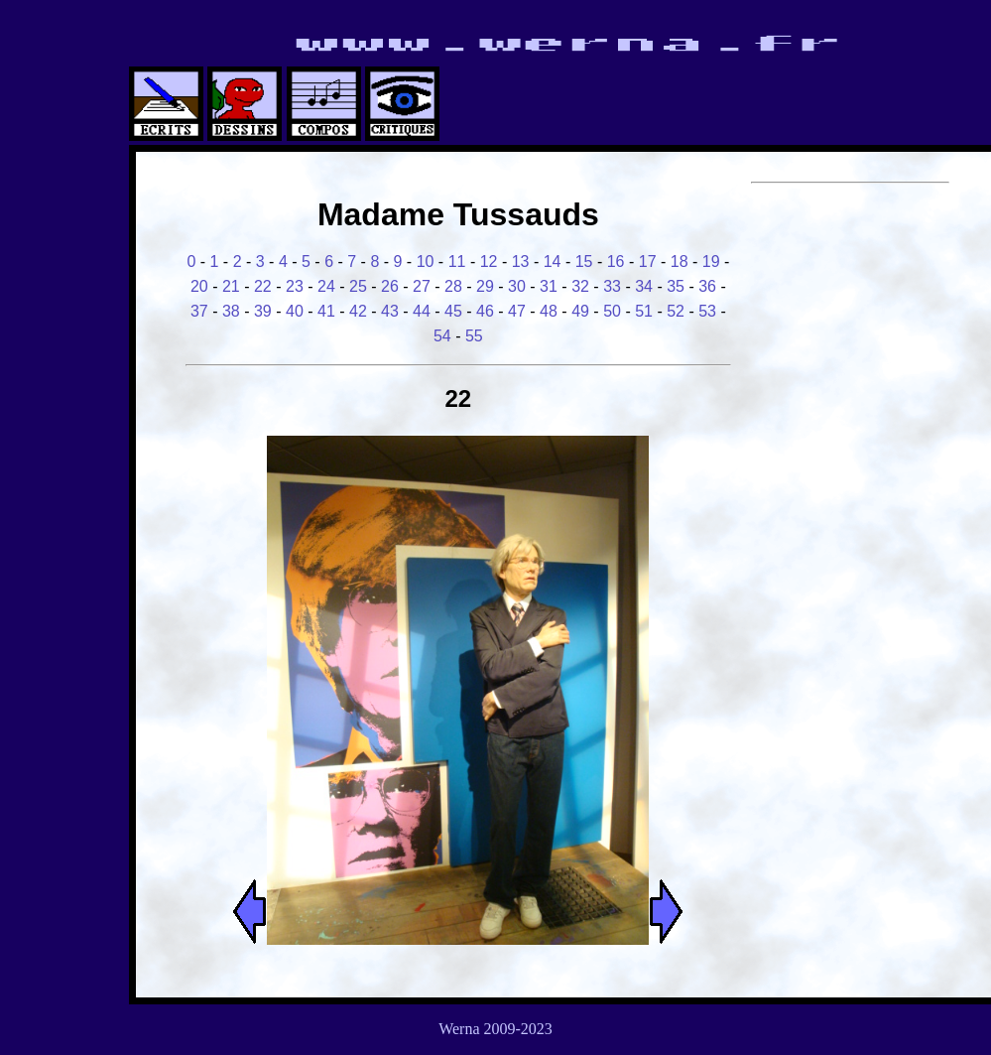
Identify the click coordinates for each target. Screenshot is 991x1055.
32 (580, 286)
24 (326, 286)
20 (199, 286)
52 (675, 311)
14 (552, 261)
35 (675, 286)
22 (263, 286)
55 (474, 336)
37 (199, 311)
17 (648, 261)
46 (485, 311)
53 (707, 311)
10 (425, 261)
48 (548, 311)
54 (442, 336)
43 (390, 311)
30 (517, 286)
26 (390, 286)
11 (457, 261)
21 (231, 286)
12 (489, 261)
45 (453, 311)
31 (548, 286)
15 (584, 261)
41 (326, 311)
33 (612, 286)
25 (358, 286)
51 (644, 311)
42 (358, 311)
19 (711, 261)
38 (231, 311)
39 (263, 311)
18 (679, 261)
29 (485, 286)
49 (580, 311)
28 (453, 286)
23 (295, 286)
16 (616, 261)
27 (422, 286)
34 (644, 286)
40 (295, 311)
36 (707, 286)
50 (612, 311)
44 (422, 311)
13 (521, 261)
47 (517, 311)
